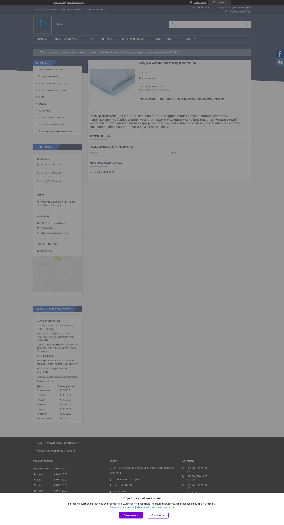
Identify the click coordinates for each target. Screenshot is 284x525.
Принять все (131, 515)
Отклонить (157, 515)
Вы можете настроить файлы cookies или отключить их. (140, 507)
